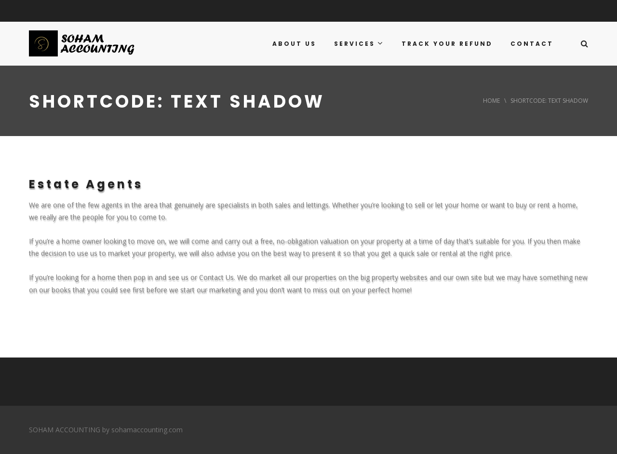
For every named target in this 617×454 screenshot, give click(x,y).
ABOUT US (294, 44)
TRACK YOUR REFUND (447, 44)
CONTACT (531, 44)
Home (491, 100)
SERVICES (359, 43)
